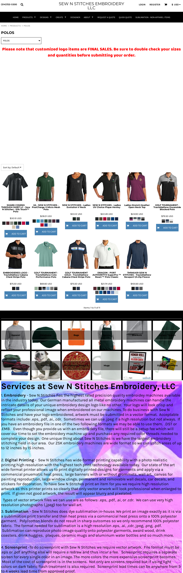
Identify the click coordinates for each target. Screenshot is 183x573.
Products (15, 26)
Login (142, 4)
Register (155, 4)
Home (4, 26)
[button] (21, 4)
